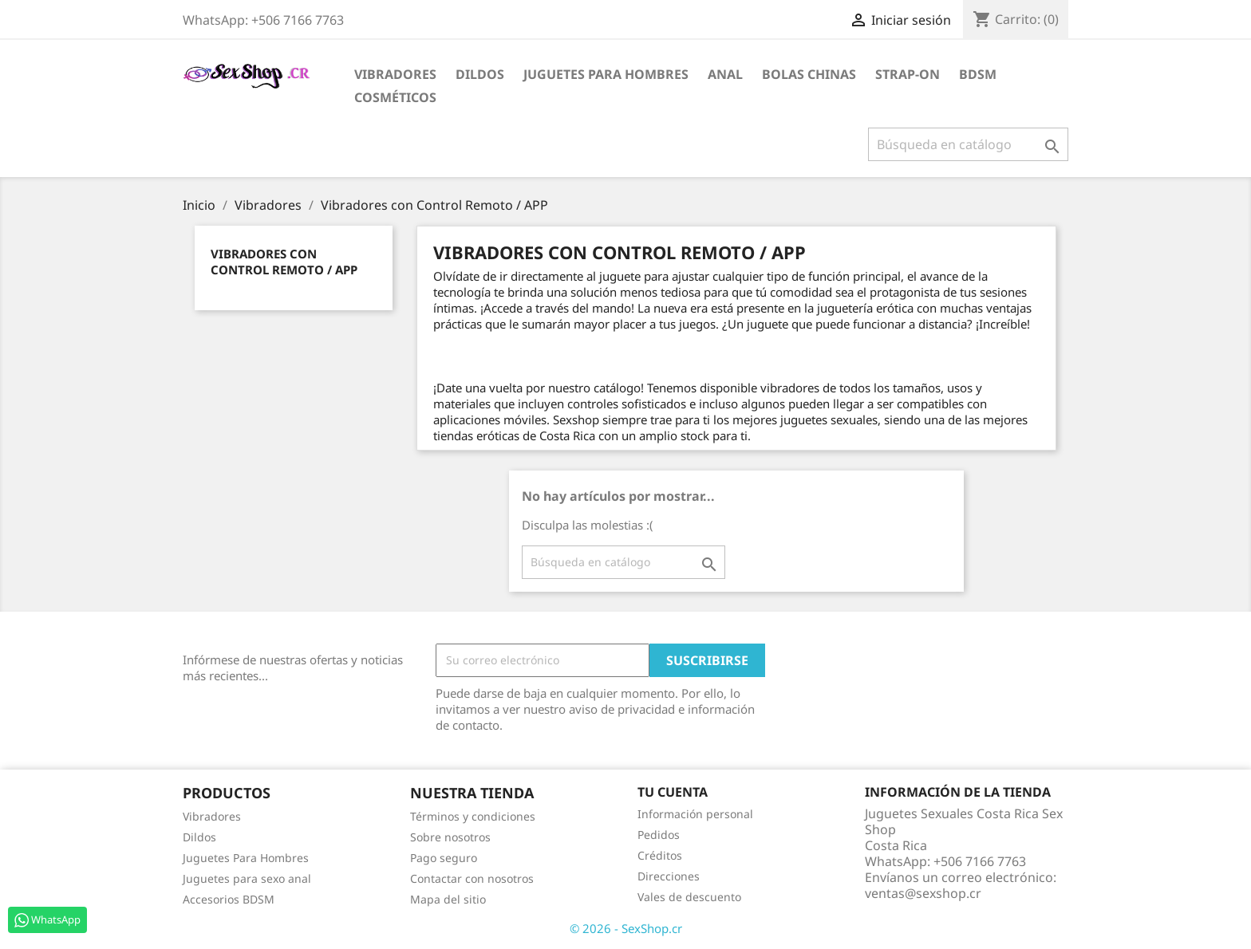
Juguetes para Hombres (606, 74)
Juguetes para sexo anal (247, 878)
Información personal (695, 813)
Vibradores (395, 74)
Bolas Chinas (809, 74)
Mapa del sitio (448, 899)
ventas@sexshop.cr (923, 893)
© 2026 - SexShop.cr (626, 928)
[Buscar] (968, 144)
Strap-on (907, 74)
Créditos (659, 855)
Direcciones (668, 876)
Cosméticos (395, 97)
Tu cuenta (672, 792)
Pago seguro (443, 857)
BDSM (977, 74)
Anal (725, 74)
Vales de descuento (689, 896)
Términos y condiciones (472, 816)
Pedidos (658, 834)
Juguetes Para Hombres (246, 857)
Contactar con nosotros (472, 878)
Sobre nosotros (450, 837)
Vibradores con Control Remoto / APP (284, 262)
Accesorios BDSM (228, 899)
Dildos (480, 74)
